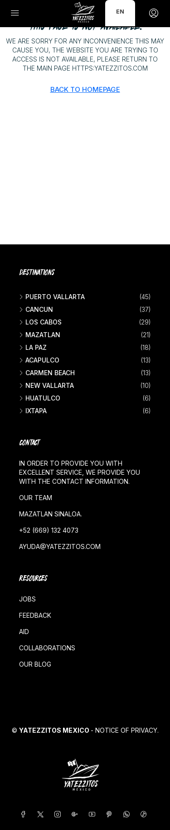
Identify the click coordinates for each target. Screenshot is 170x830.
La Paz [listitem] (33, 347)
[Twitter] (42, 814)
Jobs (27, 599)
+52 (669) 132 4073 (48, 530)
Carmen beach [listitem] (47, 373)
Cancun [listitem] (36, 309)
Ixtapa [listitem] (33, 411)
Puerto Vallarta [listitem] (52, 297)
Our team (35, 497)
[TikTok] (146, 814)
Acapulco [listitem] (39, 360)
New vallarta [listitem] (46, 385)
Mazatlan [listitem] (39, 335)
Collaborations (47, 648)
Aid (24, 631)
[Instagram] (59, 814)
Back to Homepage (85, 89)
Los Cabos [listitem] (40, 322)
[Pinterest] (111, 814)
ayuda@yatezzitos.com (60, 546)
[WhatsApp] (128, 814)
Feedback (35, 615)
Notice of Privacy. (127, 730)
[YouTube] (94, 814)
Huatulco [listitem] (39, 398)
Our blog (35, 664)
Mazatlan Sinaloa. (50, 514)
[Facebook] (25, 814)
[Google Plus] (77, 814)
